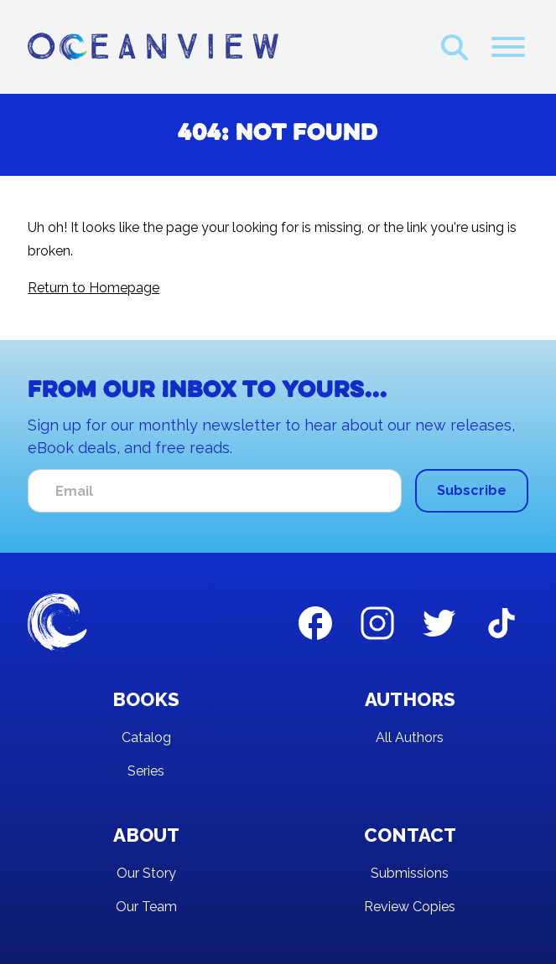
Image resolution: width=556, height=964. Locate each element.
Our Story (146, 873)
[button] (508, 47)
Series (145, 771)
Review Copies (409, 907)
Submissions (410, 873)
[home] (153, 47)
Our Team (146, 907)
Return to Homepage (93, 288)
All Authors (410, 737)
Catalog (146, 737)
